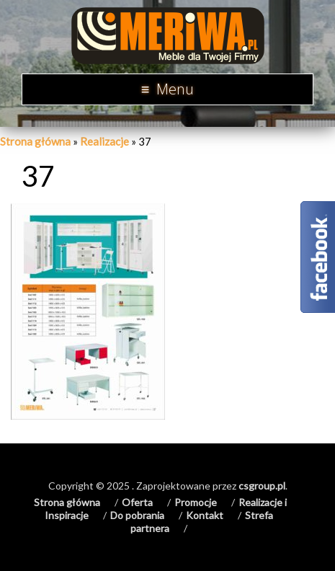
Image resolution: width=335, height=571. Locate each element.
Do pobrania (137, 515)
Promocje (195, 502)
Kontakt (204, 515)
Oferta (137, 502)
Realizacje (104, 141)
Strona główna (35, 141)
